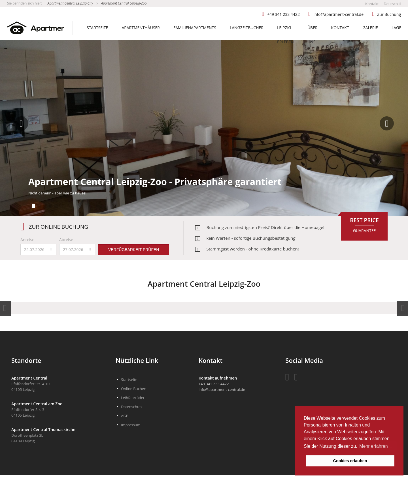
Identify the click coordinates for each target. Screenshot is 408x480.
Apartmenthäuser (141, 27)
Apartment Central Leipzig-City (70, 3)
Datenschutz (132, 406)
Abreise (66, 239)
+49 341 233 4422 (283, 14)
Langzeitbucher (247, 27)
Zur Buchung (389, 14)
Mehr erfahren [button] (373, 446)
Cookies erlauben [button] (350, 460)
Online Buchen (133, 388)
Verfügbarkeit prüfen (133, 249)
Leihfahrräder (132, 397)
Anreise (27, 239)
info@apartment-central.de (338, 14)
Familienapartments (194, 27)
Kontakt (372, 3)
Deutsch (392, 3)
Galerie (370, 27)
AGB (124, 415)
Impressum (131, 424)
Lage (396, 27)
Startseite (97, 27)
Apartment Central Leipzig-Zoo (123, 3)
